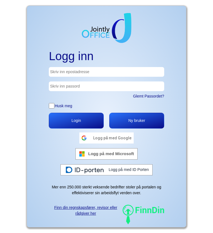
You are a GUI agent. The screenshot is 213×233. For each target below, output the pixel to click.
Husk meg (63, 106)
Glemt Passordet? (148, 96)
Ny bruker (136, 120)
